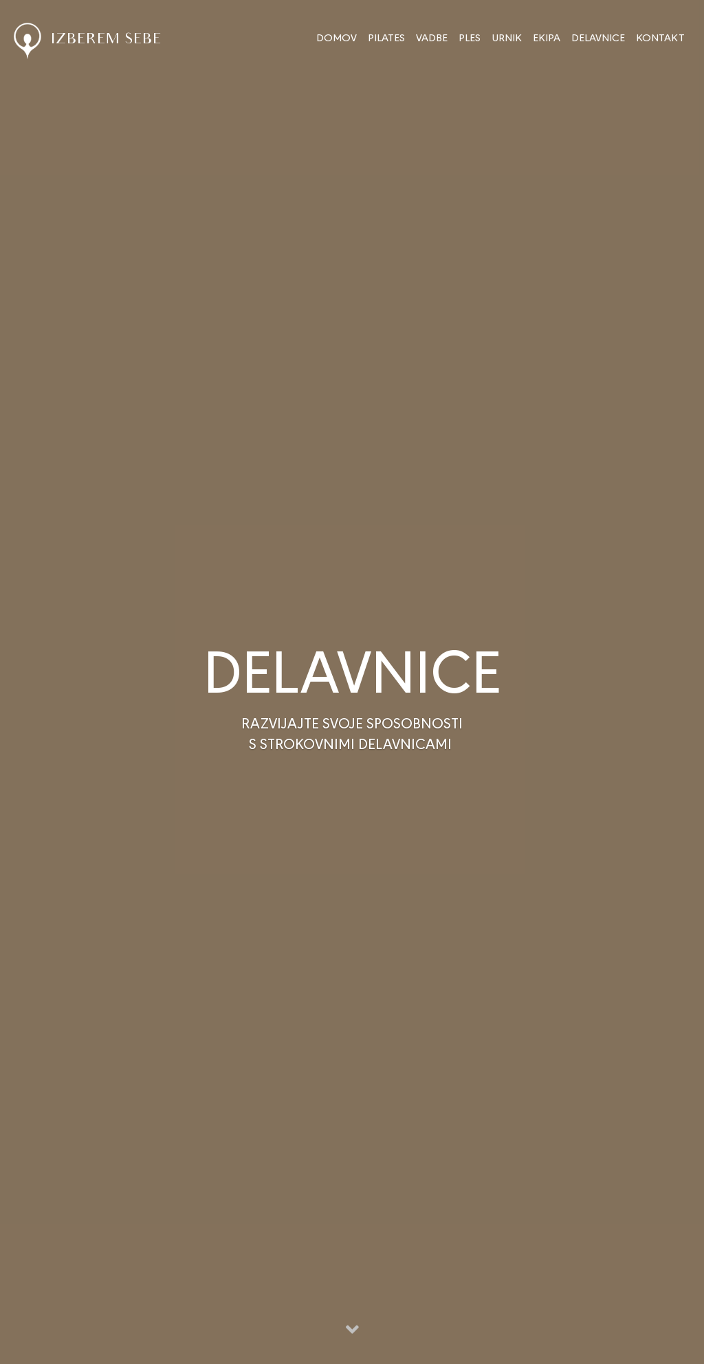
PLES (470, 37)
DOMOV (336, 37)
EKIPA (546, 37)
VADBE (432, 37)
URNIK (507, 37)
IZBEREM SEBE (88, 40)
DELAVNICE (598, 37)
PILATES (386, 37)
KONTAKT (660, 37)
